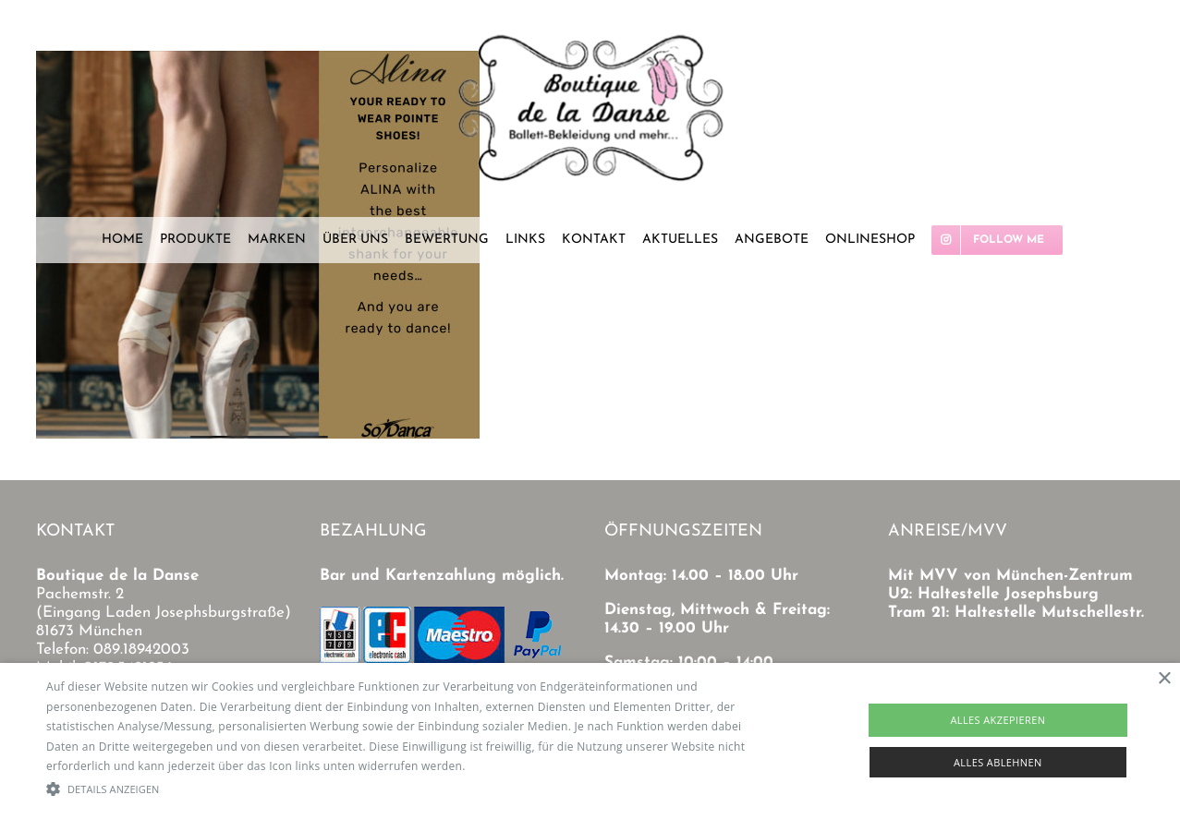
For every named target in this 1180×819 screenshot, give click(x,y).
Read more (498, 766)
